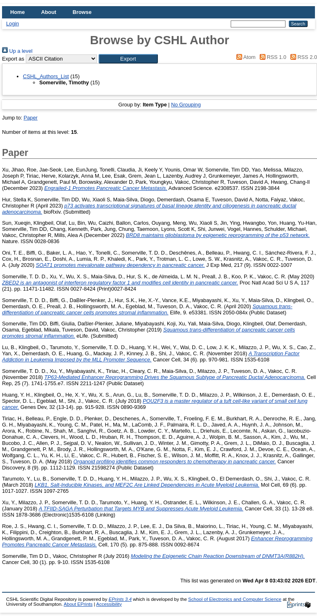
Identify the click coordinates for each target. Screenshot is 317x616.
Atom (245, 57)
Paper (31, 118)
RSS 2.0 (302, 57)
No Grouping (186, 105)
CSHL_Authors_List (46, 76)
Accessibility (109, 604)
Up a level (17, 51)
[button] (128, 58)
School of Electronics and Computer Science (234, 599)
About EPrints (78, 604)
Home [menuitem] (17, 12)
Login (12, 23)
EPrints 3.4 (119, 599)
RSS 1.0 (271, 57)
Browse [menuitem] (82, 12)
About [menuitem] (48, 12)
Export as (13, 59)
